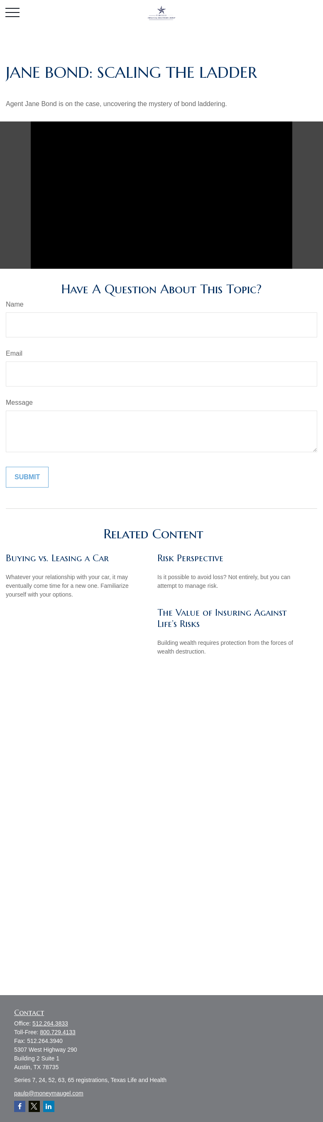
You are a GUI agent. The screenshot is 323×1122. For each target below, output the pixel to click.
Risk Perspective (190, 558)
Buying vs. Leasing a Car (57, 558)
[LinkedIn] (48, 1106)
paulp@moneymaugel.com (48, 1093)
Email (14, 353)
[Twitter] (34, 1106)
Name (15, 304)
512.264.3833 (50, 1023)
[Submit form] (27, 477)
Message (19, 402)
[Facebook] (19, 1106)
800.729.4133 (58, 1032)
